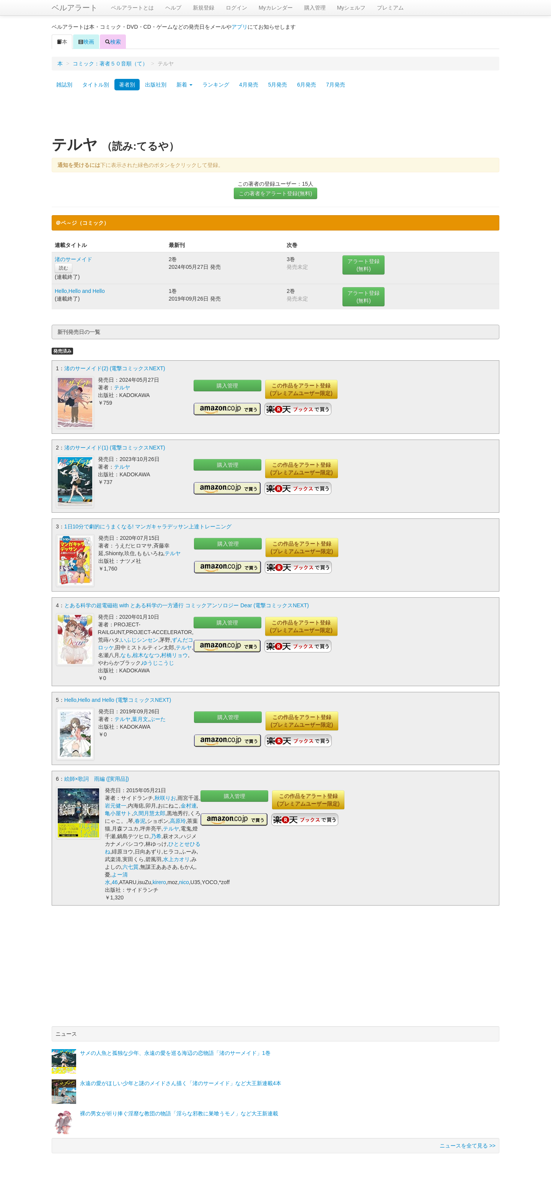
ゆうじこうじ (158, 661)
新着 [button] (184, 85)
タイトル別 (95, 85)
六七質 (130, 865)
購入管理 (315, 8)
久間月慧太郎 (149, 811)
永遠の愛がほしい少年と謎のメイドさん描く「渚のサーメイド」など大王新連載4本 (180, 1081)
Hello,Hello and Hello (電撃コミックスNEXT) (117, 698)
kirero (159, 880)
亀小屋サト (118, 811)
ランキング (215, 85)
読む (63, 268)
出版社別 (155, 85)
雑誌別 (64, 85)
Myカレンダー (276, 8)
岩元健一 (115, 804)
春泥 (140, 819)
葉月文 (140, 717)
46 (115, 880)
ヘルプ (173, 8)
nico (184, 880)
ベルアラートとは (132, 8)
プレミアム (390, 8)
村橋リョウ (174, 654)
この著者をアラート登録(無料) (275, 193)
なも (126, 654)
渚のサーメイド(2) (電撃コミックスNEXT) (114, 368)
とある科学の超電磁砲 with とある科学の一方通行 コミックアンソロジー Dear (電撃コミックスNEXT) (186, 604)
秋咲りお (165, 796)
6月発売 (306, 85)
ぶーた (158, 717)
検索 (113, 42)
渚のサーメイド (73, 259)
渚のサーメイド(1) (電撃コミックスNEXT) (114, 447)
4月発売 (248, 85)
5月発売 (277, 85)
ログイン (236, 8)
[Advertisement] (275, 116)
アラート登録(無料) (363, 265)
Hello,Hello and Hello (80, 291)
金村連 (189, 804)
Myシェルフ (351, 8)
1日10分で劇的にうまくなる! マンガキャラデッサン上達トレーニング (147, 525)
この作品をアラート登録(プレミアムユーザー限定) (301, 389)
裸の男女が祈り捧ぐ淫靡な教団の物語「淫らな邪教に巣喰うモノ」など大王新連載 (179, 1111)
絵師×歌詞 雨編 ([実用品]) (96, 777)
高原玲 (178, 819)
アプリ (239, 27)
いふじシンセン (139, 638)
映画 (86, 42)
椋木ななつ (146, 654)
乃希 (156, 834)
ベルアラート (75, 7)
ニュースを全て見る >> (468, 1144)
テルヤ (122, 387)
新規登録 (203, 8)
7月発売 (335, 85)
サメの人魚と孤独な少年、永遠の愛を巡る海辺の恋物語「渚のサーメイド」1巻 (175, 1051)
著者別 (127, 85)
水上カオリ (176, 857)
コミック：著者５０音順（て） (110, 63)
